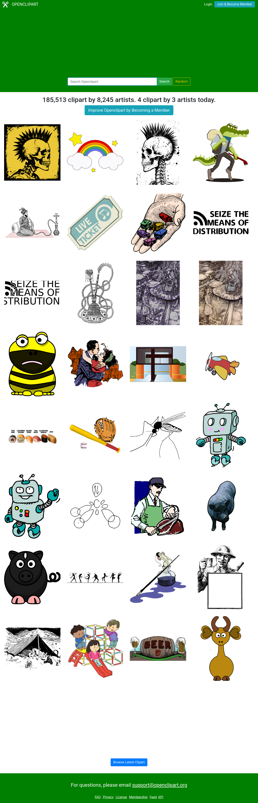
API (160, 797)
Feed (153, 797)
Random (181, 81)
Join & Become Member (234, 4)
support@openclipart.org (159, 785)
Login (208, 4)
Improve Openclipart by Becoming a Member (129, 110)
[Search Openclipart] (112, 81)
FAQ (98, 797)
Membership (138, 797)
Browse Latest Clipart (129, 762)
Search (164, 81)
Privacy (108, 797)
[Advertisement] (129, 43)
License (121, 797)
